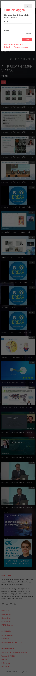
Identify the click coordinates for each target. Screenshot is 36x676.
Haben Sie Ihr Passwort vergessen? (16, 47)
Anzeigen (29, 33)
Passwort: (7, 30)
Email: (6, 22)
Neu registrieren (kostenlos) (13, 44)
